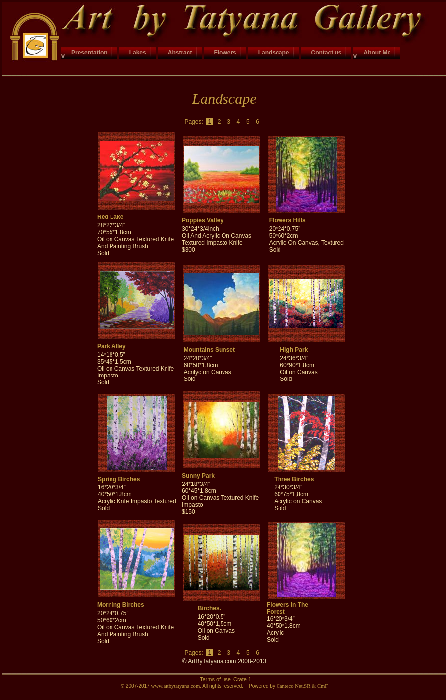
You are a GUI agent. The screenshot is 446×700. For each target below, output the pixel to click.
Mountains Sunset (209, 349)
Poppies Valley (202, 220)
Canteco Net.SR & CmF (302, 686)
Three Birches (294, 479)
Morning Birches (120, 604)
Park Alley (111, 346)
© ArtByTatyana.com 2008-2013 (224, 661)
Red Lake (110, 217)
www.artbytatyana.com (175, 686)
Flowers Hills (287, 220)
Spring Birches (119, 479)
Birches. (209, 608)
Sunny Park (198, 475)
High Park (294, 349)
